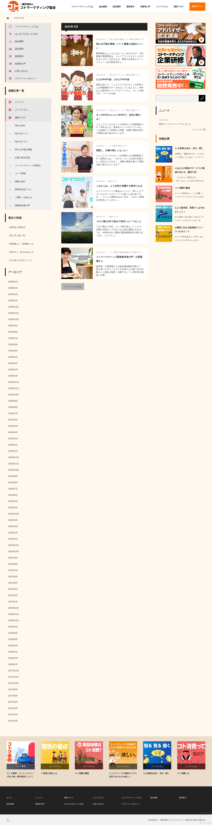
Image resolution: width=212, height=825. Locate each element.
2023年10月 (13, 470)
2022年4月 (13, 526)
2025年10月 (13, 319)
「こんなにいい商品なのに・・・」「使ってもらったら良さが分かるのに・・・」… (189, 180)
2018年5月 (13, 639)
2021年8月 (13, 564)
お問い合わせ (21, 71)
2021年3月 (13, 589)
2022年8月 (13, 520)
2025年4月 (13, 357)
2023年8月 (13, 482)
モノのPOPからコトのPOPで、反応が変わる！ (118, 117)
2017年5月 (13, 708)
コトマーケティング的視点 (28, 165)
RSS (8, 820)
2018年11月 (13, 614)
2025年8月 (13, 332)
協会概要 (103, 6)
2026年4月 (13, 282)
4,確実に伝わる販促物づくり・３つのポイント (190, 229)
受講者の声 (145, 6)
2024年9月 (13, 401)
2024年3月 (13, 438)
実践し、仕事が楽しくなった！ (112, 150)
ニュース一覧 (199, 129)
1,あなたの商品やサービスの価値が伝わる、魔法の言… (190, 170)
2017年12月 (13, 671)
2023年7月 (13, 489)
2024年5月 (13, 426)
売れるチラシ (21, 141)
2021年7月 (13, 570)
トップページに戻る (73, 286)
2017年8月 (13, 696)
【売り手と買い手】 (17, 235)
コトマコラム (162, 6)
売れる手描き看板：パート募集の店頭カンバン (119, 46)
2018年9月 (13, 627)
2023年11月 (13, 464)
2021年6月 (13, 576)
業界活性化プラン (23, 189)
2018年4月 (13, 645)
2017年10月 (13, 683)
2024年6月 (13, 420)
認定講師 (117, 6)
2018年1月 (13, 664)
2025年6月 (13, 344)
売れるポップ (114, 75)
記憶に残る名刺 (22, 157)
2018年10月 (13, 620)
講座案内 (130, 6)
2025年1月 (13, 376)
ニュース (19, 102)
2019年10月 (13, 608)
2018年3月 (13, 652)
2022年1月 (13, 539)
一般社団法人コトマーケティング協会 (174, 820)
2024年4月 (13, 432)
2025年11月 (13, 313)
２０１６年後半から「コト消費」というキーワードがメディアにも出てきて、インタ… (189, 196)
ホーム (9, 798)
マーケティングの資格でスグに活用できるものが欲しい (123, 775)
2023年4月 (13, 507)
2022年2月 (13, 533)
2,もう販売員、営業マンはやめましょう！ (190, 209)
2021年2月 (13, 595)
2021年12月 (13, 545)
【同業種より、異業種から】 (21, 244)
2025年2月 (13, 369)
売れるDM (20, 125)
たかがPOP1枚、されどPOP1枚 (112, 79)
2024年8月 (13, 407)
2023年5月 (13, 501)
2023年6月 (13, 495)
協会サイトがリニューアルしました (175, 124)
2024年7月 (13, 413)
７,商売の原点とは (49, 773)
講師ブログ (179, 6)
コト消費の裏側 (182, 188)
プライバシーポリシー (25, 78)
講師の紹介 (20, 181)
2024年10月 (13, 395)
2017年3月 (13, 721)
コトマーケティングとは (82, 6)
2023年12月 (13, 457)
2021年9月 (13, 558)
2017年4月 (13, 714)
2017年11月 (13, 677)
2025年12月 (13, 307)
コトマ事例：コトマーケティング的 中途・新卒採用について (20, 775)
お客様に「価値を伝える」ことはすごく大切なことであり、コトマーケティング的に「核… (189, 157)
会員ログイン (197, 6)
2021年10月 (13, 551)
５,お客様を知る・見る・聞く (189, 148)
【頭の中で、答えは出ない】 (21, 252)
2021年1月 (13, 602)
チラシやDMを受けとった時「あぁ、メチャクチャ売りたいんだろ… (190, 238)
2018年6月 (13, 633)
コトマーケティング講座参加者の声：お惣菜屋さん (119, 259)
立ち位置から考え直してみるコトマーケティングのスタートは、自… (189, 218)
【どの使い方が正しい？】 (20, 260)
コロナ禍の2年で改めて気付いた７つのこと (118, 221)
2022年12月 (13, 514)
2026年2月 (13, 294)
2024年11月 (13, 388)
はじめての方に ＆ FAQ (26, 34)
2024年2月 (13, 445)
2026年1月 (13, 300)
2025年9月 (13, 326)
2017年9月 (13, 689)
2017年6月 (13, 702)
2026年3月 (13, 288)
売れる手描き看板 (116, 39)
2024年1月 (13, 451)
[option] (24, 759)
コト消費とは (183, 773)
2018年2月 (13, 658)
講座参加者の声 (125, 252)
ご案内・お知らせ (23, 197)
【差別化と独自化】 (17, 227)
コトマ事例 (129, 39)
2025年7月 (13, 338)
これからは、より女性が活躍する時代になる (119, 186)
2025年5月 (13, 351)
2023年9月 (13, 476)
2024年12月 (13, 382)
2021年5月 (13, 583)
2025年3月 (13, 363)
